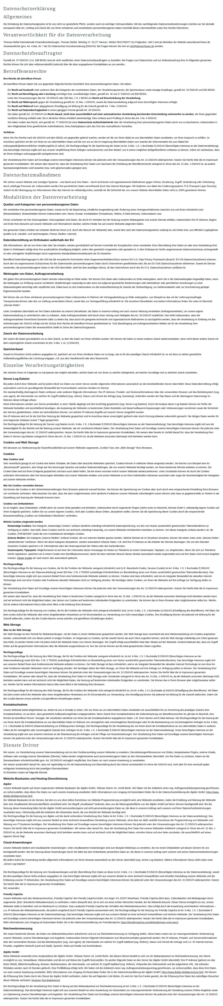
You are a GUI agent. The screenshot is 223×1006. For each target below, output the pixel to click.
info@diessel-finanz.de (142, 46)
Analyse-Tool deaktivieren (45, 980)
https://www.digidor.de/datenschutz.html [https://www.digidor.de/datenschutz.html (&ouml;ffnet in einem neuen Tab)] (182, 972)
